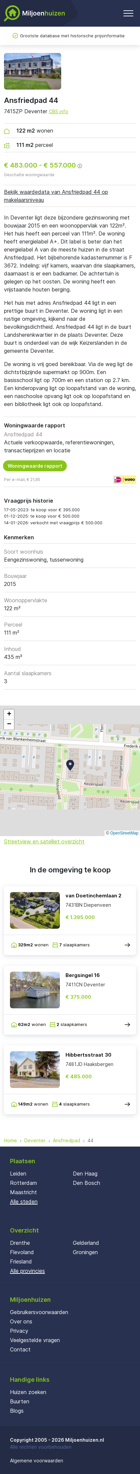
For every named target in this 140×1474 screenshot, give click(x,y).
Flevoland (22, 1252)
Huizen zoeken (28, 1392)
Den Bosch (86, 1183)
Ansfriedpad (66, 1140)
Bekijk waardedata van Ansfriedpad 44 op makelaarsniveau (56, 196)
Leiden (18, 1173)
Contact (20, 1349)
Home (10, 1140)
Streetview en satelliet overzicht (44, 841)
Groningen (85, 1252)
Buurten (19, 1401)
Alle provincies (27, 1270)
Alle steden (24, 1201)
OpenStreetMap (124, 833)
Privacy (19, 1330)
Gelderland (86, 1242)
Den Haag (85, 1173)
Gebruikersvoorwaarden (39, 1312)
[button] (70, 765)
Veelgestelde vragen (35, 1340)
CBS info (58, 111)
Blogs (17, 1410)
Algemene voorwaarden (36, 1460)
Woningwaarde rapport (35, 466)
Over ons (21, 1321)
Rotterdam (23, 1183)
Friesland (21, 1261)
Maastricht (23, 1192)
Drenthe (20, 1242)
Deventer (35, 1140)
